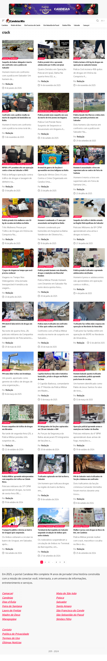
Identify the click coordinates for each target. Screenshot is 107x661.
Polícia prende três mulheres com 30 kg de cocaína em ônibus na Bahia (17, 221)
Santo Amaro (63, 612)
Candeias (78, 214)
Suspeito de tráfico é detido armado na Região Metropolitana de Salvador (88, 221)
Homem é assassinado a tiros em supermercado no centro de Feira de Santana (88, 168)
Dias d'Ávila (9, 608)
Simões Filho (60, 532)
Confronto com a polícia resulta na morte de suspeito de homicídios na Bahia (17, 116)
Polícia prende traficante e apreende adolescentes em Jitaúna (88, 272)
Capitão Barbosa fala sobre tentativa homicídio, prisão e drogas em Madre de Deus (51, 380)
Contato (6, 636)
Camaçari (6, 320)
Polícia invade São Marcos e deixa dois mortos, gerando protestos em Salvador (88, 116)
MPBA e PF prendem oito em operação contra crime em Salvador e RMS (15, 168)
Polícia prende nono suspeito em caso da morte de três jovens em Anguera (52, 116)
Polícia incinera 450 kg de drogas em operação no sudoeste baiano (88, 61)
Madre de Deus (44, 373)
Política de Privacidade (15, 640)
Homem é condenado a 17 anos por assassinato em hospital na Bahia (53, 219)
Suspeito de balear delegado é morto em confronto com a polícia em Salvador (17, 63)
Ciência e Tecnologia (10, 267)
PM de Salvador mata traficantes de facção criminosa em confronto (88, 483)
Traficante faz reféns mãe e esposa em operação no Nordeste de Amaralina (88, 327)
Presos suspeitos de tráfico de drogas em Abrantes (15, 431)
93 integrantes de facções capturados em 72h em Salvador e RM (53, 432)
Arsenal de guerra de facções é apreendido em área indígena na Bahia (52, 168)
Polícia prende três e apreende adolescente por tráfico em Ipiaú (52, 61)
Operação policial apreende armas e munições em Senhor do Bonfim (88, 431)
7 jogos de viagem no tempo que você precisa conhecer (16, 272)
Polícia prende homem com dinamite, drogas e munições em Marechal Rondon (52, 274)
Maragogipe (9, 625)
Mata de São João (66, 599)
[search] (97, 19)
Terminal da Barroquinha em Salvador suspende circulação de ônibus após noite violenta (52, 538)
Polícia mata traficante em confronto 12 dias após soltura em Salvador (53, 327)
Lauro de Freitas (11, 617)
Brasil (41, 162)
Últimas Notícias (11, 648)
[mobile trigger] (4, 19)
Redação (9, 82)
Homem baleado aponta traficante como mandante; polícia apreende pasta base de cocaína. (88, 380)
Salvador (14, 56)
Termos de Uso (11, 644)
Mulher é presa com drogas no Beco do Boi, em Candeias (86, 537)
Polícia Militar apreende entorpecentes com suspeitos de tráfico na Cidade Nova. (16, 485)
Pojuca (60, 604)
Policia (5, 56)
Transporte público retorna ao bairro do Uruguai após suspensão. (16, 538)
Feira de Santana (45, 109)
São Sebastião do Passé (70, 621)
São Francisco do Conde (70, 617)
